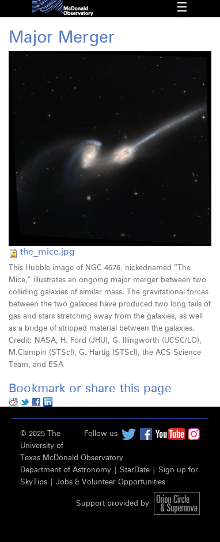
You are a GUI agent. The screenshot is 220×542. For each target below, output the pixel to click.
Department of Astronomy (65, 470)
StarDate (135, 470)
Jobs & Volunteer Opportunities (110, 482)
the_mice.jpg (47, 251)
